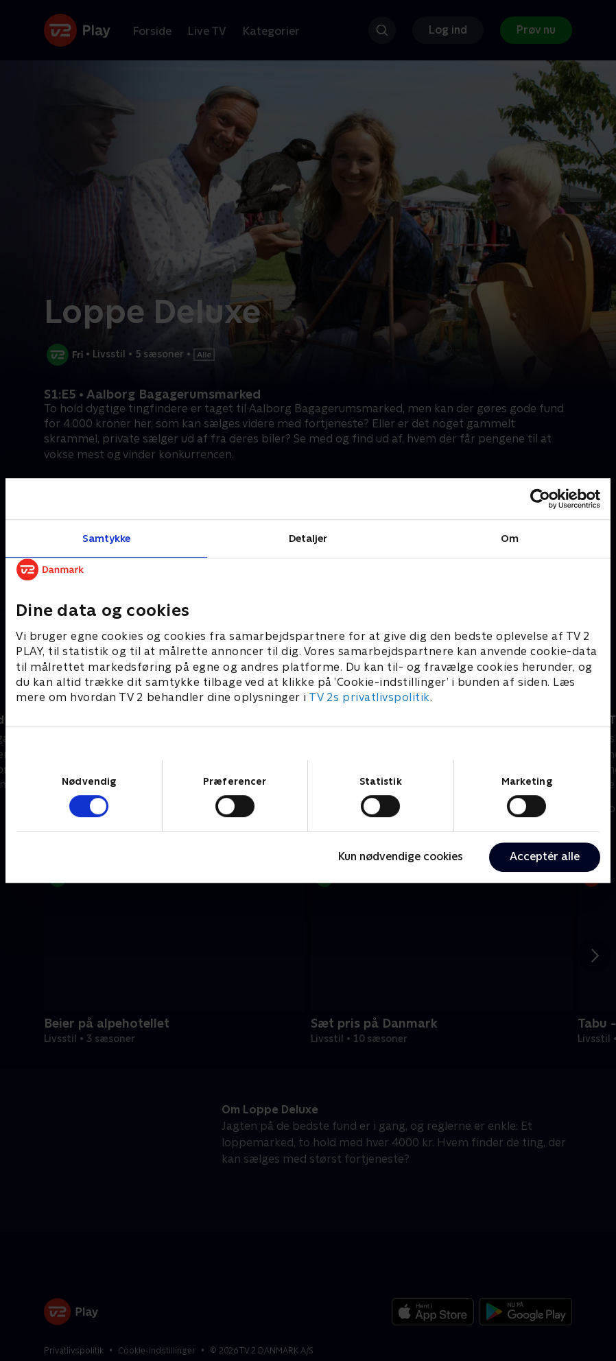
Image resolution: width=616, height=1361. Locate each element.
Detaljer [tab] (308, 538)
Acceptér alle (545, 856)
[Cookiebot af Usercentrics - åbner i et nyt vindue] (540, 498)
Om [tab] (510, 538)
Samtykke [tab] (106, 538)
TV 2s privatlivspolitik (369, 698)
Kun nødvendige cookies (400, 856)
